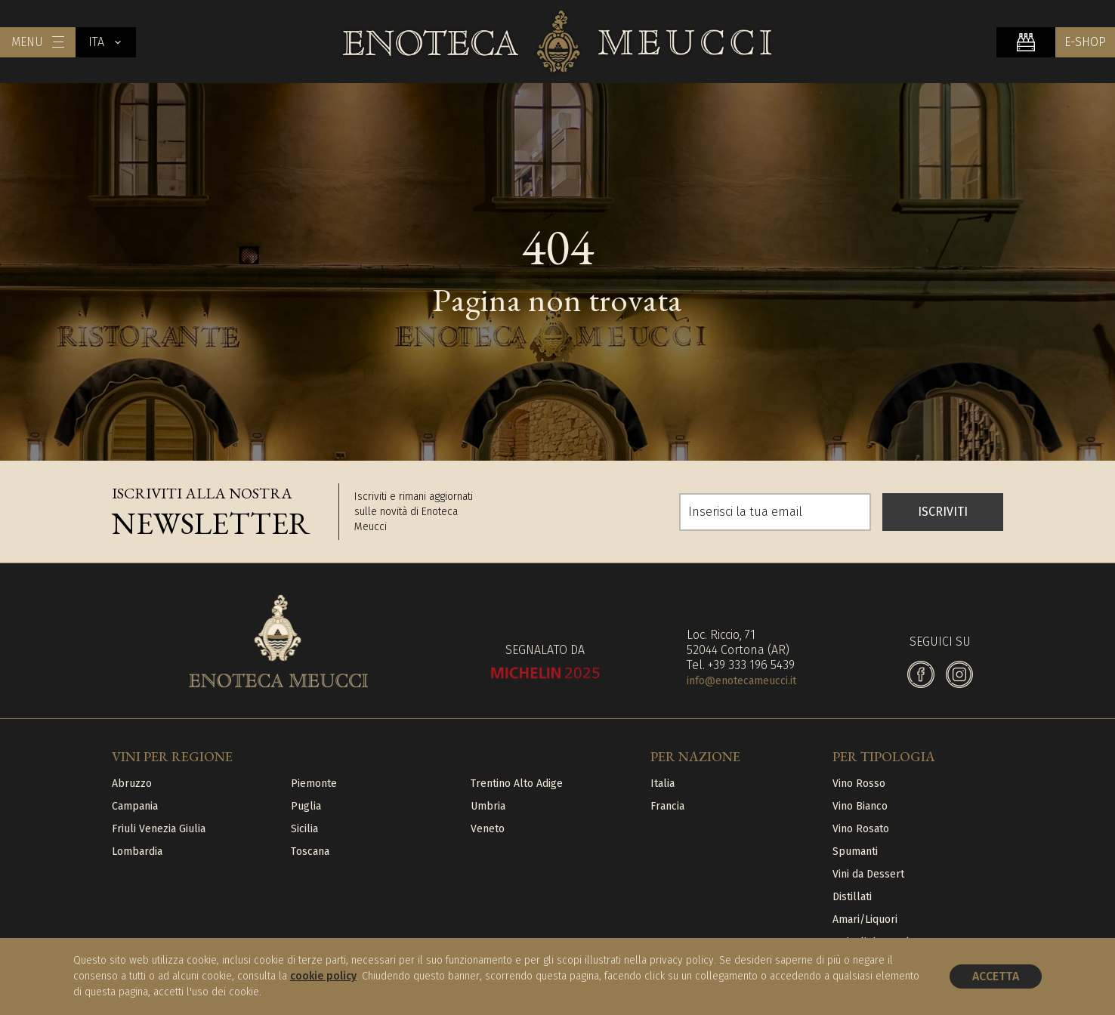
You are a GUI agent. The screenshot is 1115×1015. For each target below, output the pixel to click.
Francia (667, 806)
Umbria (488, 806)
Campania (135, 806)
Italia (662, 783)
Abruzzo (132, 783)
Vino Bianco (860, 806)
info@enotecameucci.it (741, 680)
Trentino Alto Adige (517, 783)
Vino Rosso (858, 783)
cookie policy (323, 976)
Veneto (488, 828)
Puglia (306, 806)
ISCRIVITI (943, 511)
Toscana (310, 851)
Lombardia (137, 851)
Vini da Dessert (868, 874)
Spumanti (855, 851)
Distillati (852, 896)
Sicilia (304, 828)
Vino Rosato (860, 828)
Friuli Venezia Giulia (158, 828)
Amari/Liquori (864, 919)
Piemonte (314, 783)
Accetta (995, 976)
